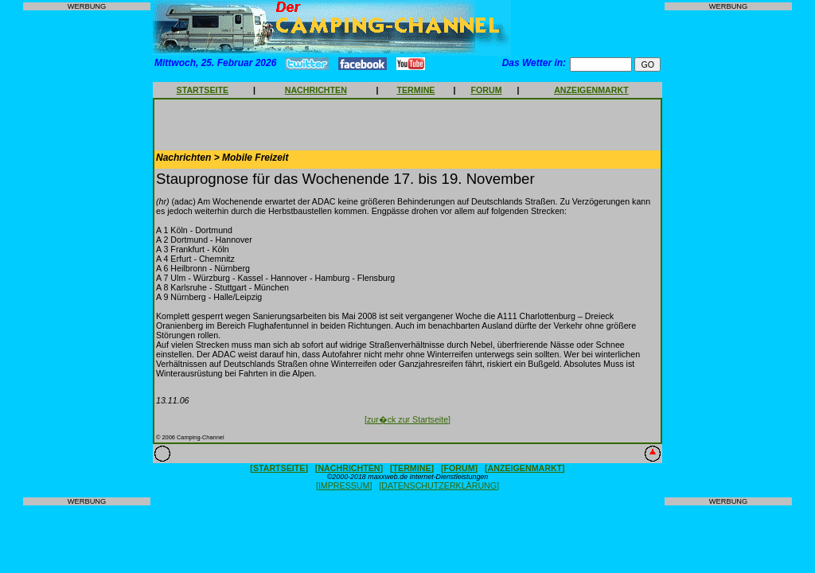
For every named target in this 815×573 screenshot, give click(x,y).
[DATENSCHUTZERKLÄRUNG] (439, 485)
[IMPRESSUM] (344, 485)
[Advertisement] (86, 254)
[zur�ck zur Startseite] (407, 419)
